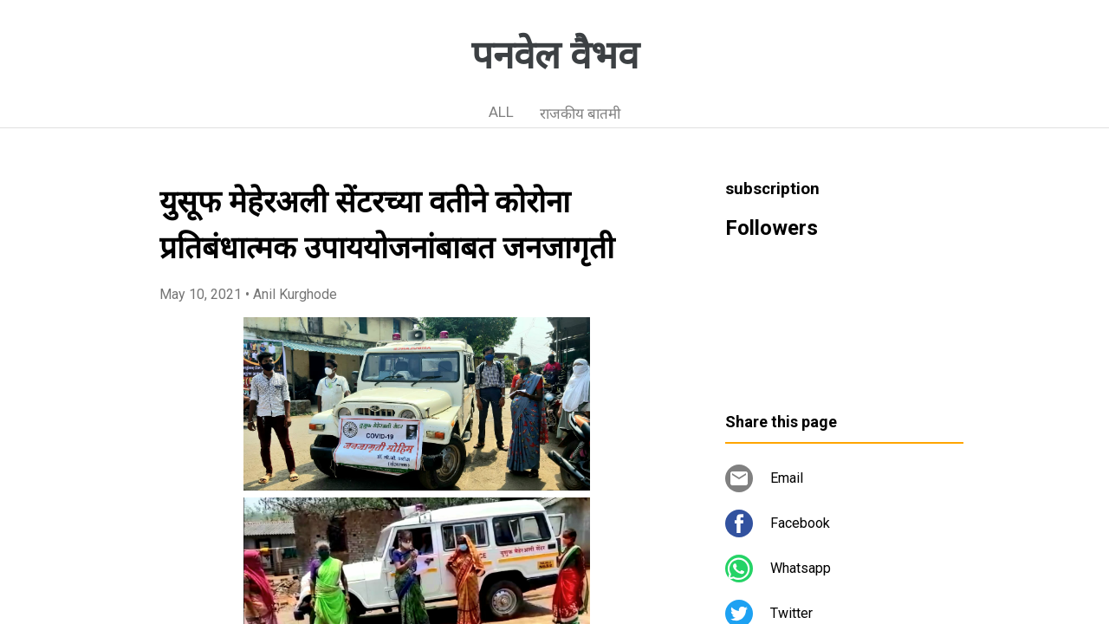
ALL (501, 111)
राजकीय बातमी (580, 113)
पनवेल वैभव (555, 55)
